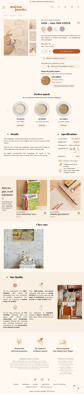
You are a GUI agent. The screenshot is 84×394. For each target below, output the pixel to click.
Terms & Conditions (59, 384)
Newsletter (25, 384)
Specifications (69, 134)
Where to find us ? (47, 387)
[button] (79, 7)
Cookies (35, 384)
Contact (16, 384)
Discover (20, 125)
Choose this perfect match (64, 86)
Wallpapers (12, 15)
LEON (55, 23)
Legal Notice (45, 384)
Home (5, 15)
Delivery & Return (31, 387)
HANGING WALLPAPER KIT (59, 214)
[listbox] (60, 29)
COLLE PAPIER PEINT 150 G (26, 214)
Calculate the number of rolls (60, 66)
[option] (43, 29)
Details (15, 134)
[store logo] (27, 8)
